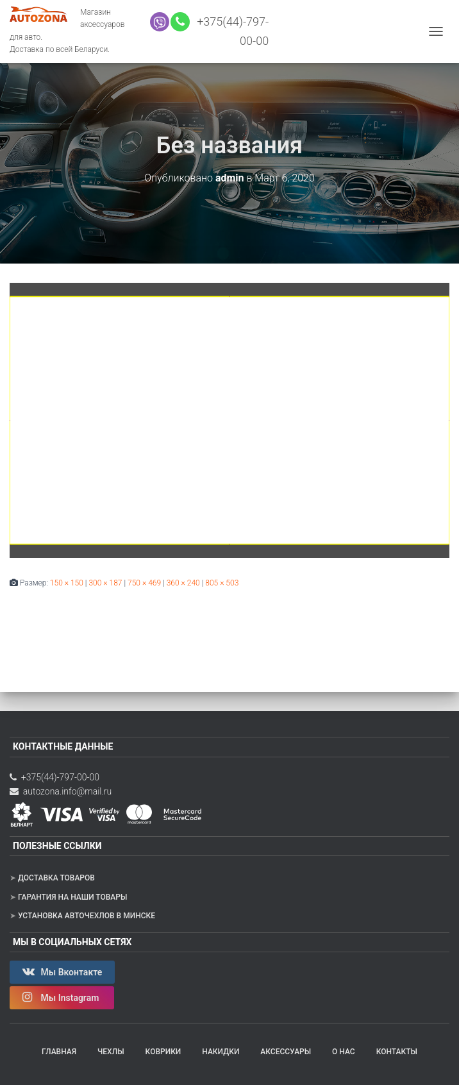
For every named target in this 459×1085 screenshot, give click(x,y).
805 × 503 (221, 582)
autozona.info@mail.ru (61, 791)
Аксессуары (285, 1051)
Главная (59, 1051)
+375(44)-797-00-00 (54, 777)
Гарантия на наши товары (72, 897)
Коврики (163, 1051)
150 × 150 (66, 582)
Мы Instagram (61, 997)
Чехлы (110, 1051)
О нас (343, 1051)
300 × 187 (105, 582)
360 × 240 (183, 582)
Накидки (220, 1051)
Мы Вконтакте (62, 971)
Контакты (396, 1051)
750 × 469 (144, 582)
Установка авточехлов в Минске (86, 915)
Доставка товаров (56, 877)
